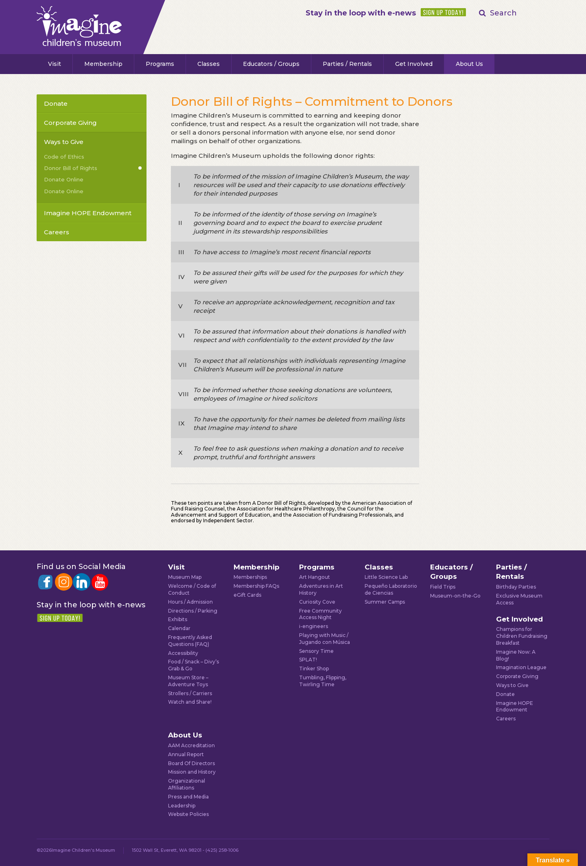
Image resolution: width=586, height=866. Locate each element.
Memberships (250, 577)
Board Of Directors (191, 763)
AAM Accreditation (191, 745)
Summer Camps (385, 602)
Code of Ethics (64, 156)
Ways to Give (63, 142)
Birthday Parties (516, 587)
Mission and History (192, 772)
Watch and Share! (190, 702)
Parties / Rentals (347, 64)
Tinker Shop (314, 668)
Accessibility (183, 653)
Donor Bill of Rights (70, 168)
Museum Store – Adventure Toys (188, 680)
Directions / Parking (192, 611)
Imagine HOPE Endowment (87, 213)
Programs (160, 64)
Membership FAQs (256, 586)
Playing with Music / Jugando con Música (324, 638)
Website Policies (188, 814)
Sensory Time (316, 651)
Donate (56, 103)
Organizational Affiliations (186, 784)
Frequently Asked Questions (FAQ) (190, 640)
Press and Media (188, 797)
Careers (56, 232)
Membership (103, 64)
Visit (54, 64)
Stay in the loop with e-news (361, 13)
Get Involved (414, 64)
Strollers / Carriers (190, 693)
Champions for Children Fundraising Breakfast (521, 636)
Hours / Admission (190, 602)
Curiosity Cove (317, 602)
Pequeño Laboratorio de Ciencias (391, 589)
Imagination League (521, 667)
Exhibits (177, 619)
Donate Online (63, 179)
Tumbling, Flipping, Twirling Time (322, 680)
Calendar (179, 628)
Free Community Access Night (320, 614)
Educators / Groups (271, 64)
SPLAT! (308, 660)
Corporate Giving (70, 123)
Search (503, 13)
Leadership (181, 806)
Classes (208, 64)
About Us (469, 64)
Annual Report (186, 754)
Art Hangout (314, 577)
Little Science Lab (386, 577)
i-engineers (313, 626)
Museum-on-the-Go (455, 596)
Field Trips (442, 587)
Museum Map (184, 577)
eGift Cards (247, 595)
